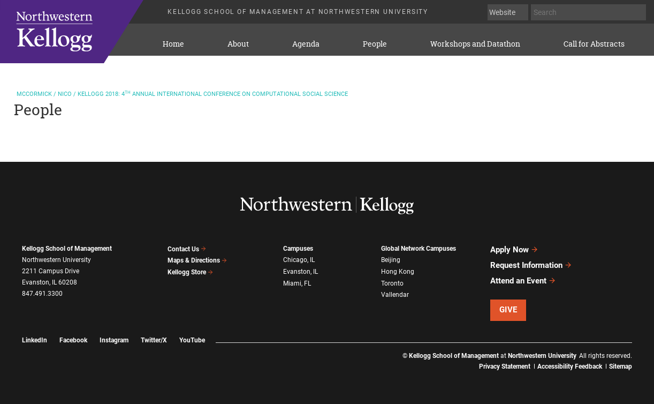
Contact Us (187, 249)
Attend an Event (523, 281)
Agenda (306, 44)
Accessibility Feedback (569, 366)
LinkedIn (34, 340)
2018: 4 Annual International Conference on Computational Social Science (182, 94)
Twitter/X (154, 340)
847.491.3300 (42, 293)
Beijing (390, 260)
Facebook (73, 340)
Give (508, 310)
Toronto (392, 283)
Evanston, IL (300, 271)
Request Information (531, 265)
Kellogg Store (191, 272)
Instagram (114, 340)
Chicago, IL (299, 260)
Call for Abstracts (594, 44)
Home (173, 44)
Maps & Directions (197, 260)
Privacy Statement (504, 366)
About (238, 44)
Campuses (298, 248)
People (375, 44)
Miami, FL (297, 283)
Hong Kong (397, 271)
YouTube (192, 340)
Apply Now (514, 250)
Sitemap (620, 366)
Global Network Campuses (418, 248)
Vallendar (395, 294)
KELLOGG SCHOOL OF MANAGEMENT (85, 31)
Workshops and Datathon (475, 44)
